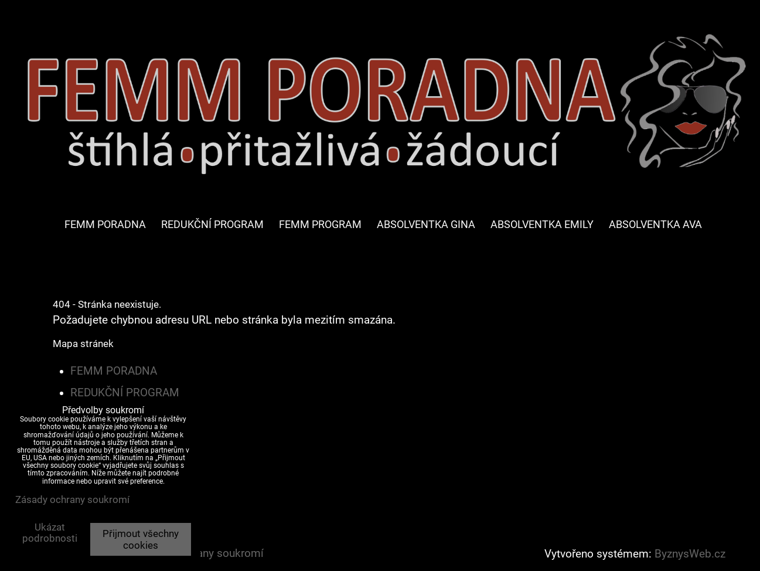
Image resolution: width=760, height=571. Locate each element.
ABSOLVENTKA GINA (426, 224)
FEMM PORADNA (105, 224)
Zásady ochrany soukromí (72, 499)
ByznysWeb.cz (690, 554)
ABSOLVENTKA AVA (655, 224)
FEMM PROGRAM (320, 224)
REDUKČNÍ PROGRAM (212, 224)
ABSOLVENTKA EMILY (542, 224)
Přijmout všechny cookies (141, 539)
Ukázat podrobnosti (49, 533)
